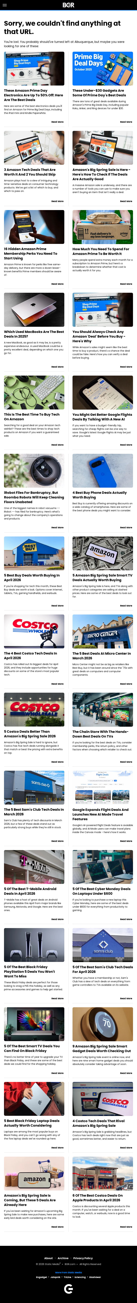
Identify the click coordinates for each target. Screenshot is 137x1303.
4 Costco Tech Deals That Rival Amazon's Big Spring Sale (99, 1123)
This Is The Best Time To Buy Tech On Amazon (31, 416)
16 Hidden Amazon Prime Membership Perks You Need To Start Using (30, 253)
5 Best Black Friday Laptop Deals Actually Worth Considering (31, 1123)
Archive (63, 1258)
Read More (57, 122)
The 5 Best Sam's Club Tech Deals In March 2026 (34, 811)
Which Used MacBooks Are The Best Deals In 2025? (34, 334)
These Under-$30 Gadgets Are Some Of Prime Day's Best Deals (99, 92)
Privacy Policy (83, 1258)
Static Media (52, 1264)
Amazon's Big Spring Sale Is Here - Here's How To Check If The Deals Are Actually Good (101, 174)
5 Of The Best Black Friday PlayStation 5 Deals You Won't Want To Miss (29, 971)
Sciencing (80, 1277)
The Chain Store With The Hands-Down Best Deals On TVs (101, 734)
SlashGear (95, 1277)
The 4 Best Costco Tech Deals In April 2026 (30, 655)
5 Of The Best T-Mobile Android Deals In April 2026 (30, 891)
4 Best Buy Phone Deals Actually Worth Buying (100, 494)
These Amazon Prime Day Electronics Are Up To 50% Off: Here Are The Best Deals (33, 95)
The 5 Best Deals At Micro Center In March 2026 (102, 655)
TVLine (67, 1277)
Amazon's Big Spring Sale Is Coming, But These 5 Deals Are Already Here (30, 1200)
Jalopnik (55, 1277)
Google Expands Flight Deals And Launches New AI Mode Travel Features (101, 814)
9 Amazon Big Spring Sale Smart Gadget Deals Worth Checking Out (102, 1048)
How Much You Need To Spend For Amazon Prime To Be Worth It (101, 251)
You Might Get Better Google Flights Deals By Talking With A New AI (102, 416)
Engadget (41, 1277)
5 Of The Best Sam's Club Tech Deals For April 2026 (103, 969)
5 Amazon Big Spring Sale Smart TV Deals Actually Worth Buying (102, 577)
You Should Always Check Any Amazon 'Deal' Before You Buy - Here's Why (99, 336)
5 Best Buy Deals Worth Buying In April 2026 (32, 577)
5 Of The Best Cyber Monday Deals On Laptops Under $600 (101, 891)
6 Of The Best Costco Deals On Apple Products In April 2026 (98, 1197)
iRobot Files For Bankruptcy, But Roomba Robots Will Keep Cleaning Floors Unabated (34, 497)
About (48, 1258)
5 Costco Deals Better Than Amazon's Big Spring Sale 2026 (30, 733)
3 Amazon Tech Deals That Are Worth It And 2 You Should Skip (30, 172)
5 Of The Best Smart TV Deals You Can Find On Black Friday (32, 1048)
